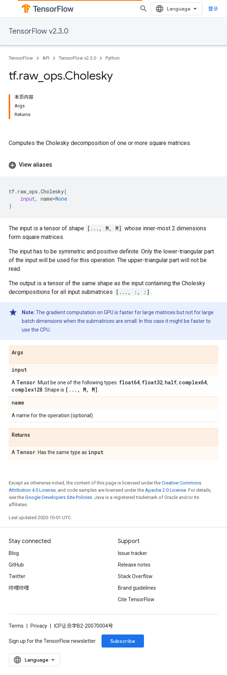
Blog (14, 553)
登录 (213, 9)
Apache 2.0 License (165, 490)
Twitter (17, 576)
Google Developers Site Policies (58, 497)
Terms (16, 626)
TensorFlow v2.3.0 (39, 31)
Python (113, 58)
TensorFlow (21, 58)
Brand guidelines (137, 588)
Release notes (134, 565)
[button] (113, 165)
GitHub (16, 565)
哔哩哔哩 (19, 588)
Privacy (38, 626)
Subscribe (122, 641)
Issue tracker (132, 553)
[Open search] (143, 8)
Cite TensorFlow (136, 599)
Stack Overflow (135, 576)
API (45, 58)
